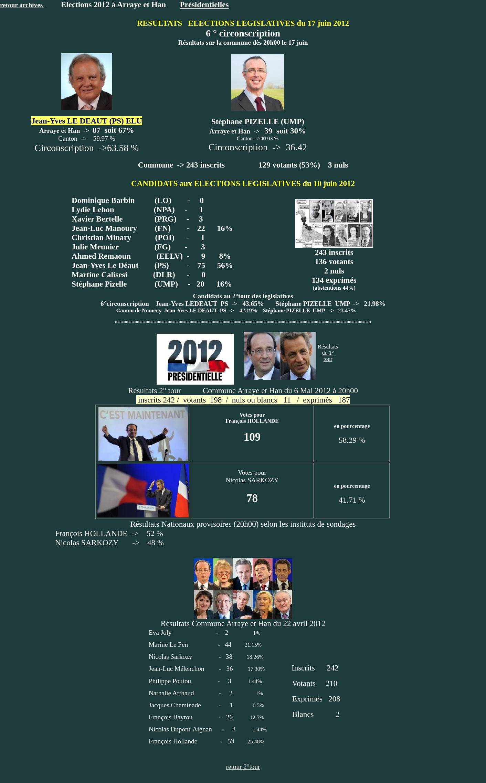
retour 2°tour (243, 766)
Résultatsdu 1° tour (328, 353)
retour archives (22, 5)
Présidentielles (204, 4)
